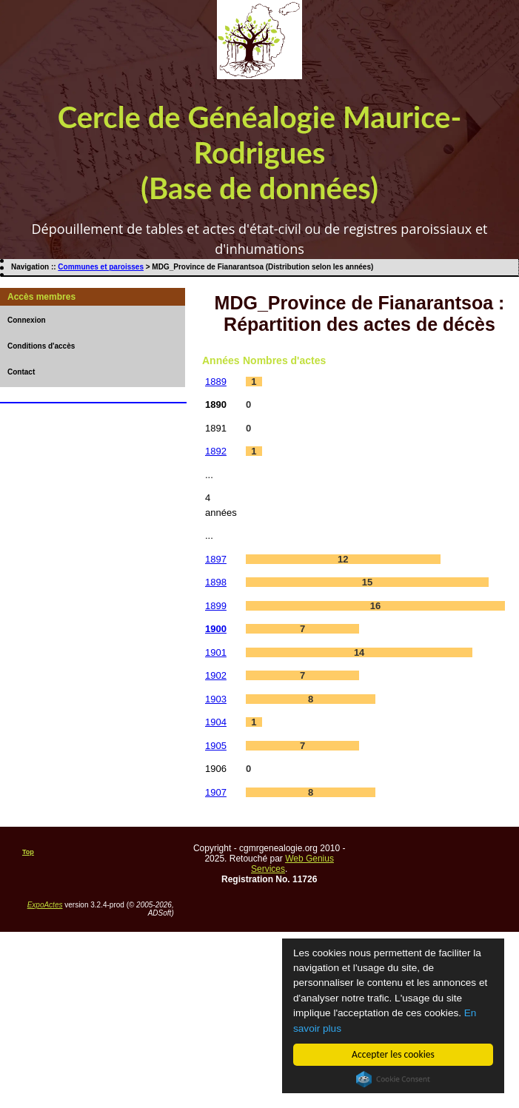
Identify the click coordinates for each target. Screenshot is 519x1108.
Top (28, 852)
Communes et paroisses (101, 267)
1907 (216, 792)
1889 (216, 381)
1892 (216, 451)
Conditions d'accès (41, 346)
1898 (216, 582)
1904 (216, 722)
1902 (216, 675)
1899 (216, 605)
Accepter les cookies (393, 1054)
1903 (216, 699)
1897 (216, 559)
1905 (216, 745)
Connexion (26, 320)
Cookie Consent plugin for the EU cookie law (393, 1079)
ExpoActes (45, 905)
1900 (216, 628)
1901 (216, 652)
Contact (21, 372)
